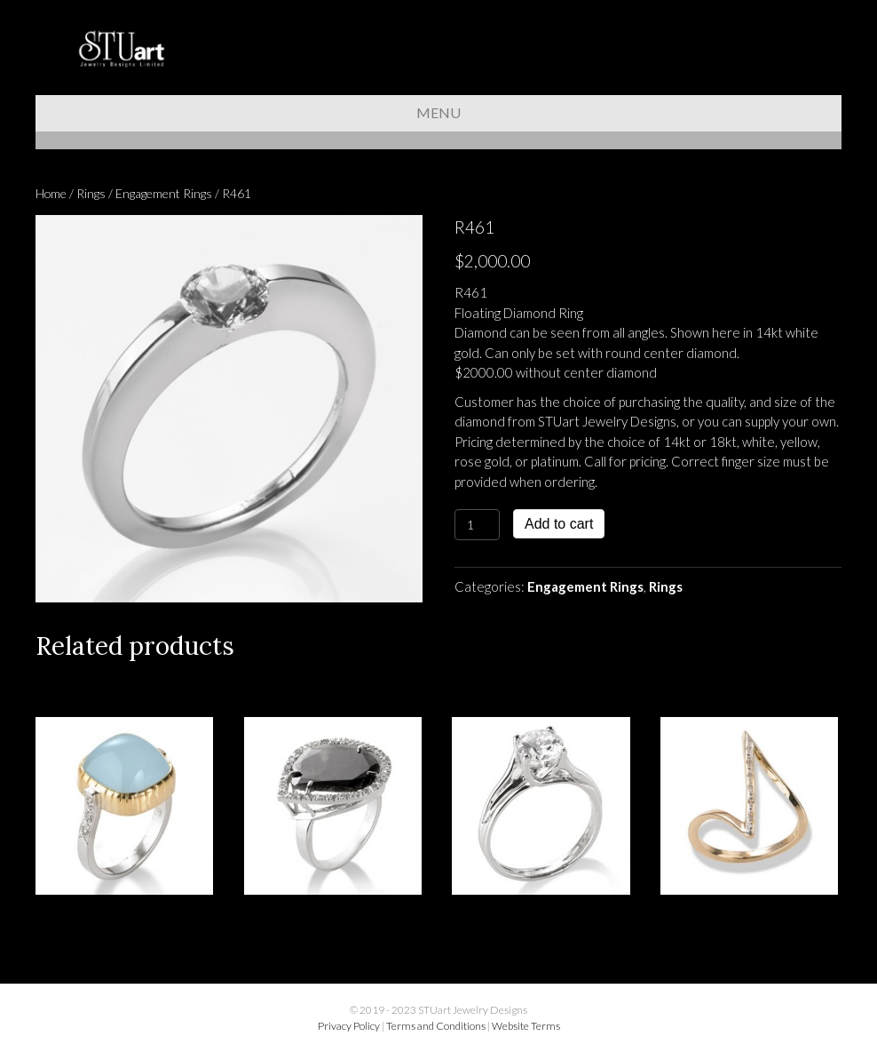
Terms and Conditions (436, 1025)
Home (51, 193)
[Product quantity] (477, 524)
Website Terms (526, 1025)
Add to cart (559, 523)
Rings (91, 193)
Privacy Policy (349, 1025)
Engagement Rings (163, 193)
